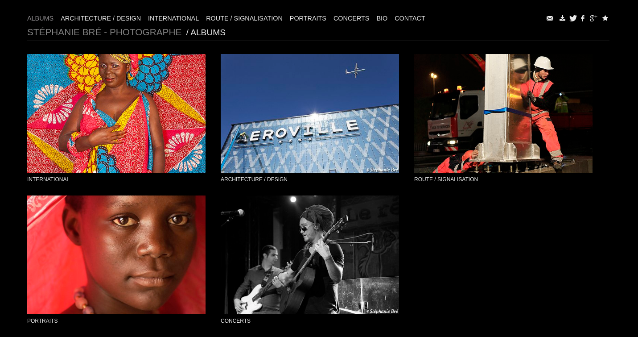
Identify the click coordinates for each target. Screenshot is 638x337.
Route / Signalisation (244, 18)
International (173, 18)
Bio (381, 18)
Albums (40, 18)
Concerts (351, 18)
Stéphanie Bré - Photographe (104, 32)
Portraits (308, 18)
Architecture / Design (101, 18)
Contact (410, 18)
